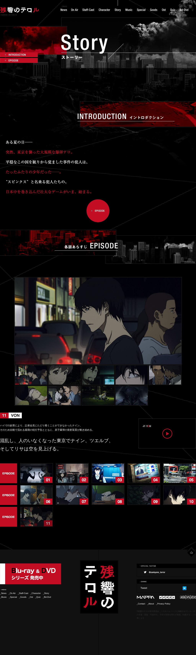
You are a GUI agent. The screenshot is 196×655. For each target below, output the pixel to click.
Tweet (143, 588)
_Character (36, 593)
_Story (46, 593)
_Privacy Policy (163, 604)
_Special (13, 597)
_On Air (12, 593)
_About (150, 604)
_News (3, 593)
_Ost (31, 597)
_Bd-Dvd (47, 597)
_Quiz (38, 597)
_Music (3, 597)
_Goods (22, 597)
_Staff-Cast (23, 593)
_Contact (141, 604)
